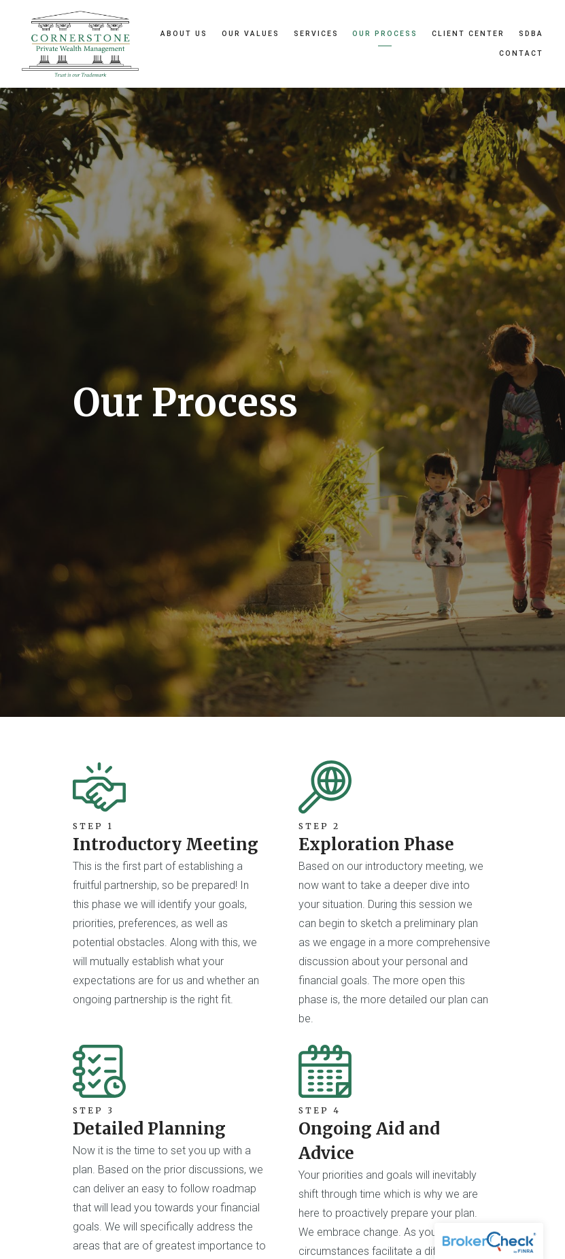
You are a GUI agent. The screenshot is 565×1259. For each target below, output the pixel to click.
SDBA (531, 33)
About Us (183, 33)
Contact (521, 53)
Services (316, 33)
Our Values (250, 33)
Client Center (468, 33)
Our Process (384, 33)
